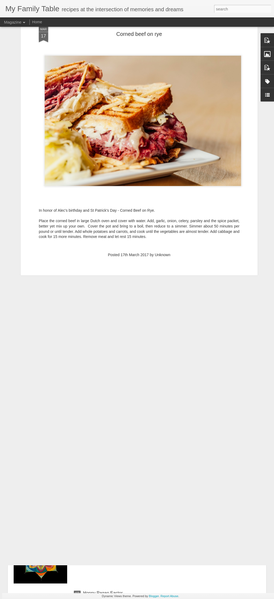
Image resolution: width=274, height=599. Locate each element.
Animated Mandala (101, 532)
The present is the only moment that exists (123, 471)
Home (37, 22)
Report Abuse (169, 596)
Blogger (154, 596)
